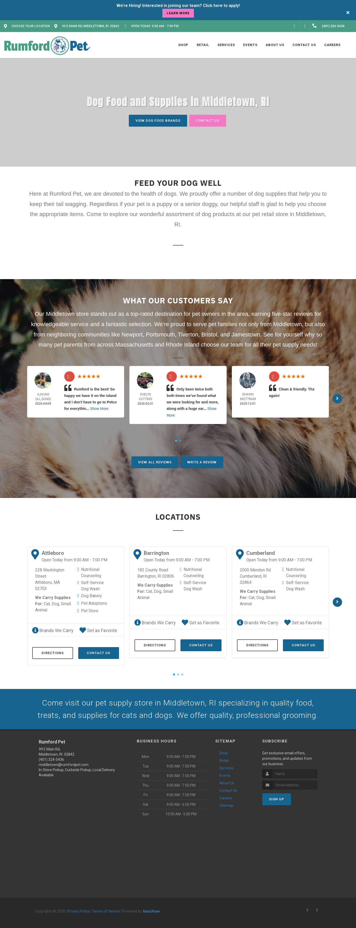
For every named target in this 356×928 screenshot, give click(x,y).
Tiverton (188, 334)
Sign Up (276, 799)
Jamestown (245, 334)
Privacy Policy (79, 911)
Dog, (56, 603)
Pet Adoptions (94, 603)
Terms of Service (106, 911)
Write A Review (202, 462)
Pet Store (89, 610)
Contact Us (207, 120)
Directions (53, 653)
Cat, (47, 603)
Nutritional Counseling (91, 572)
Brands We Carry (53, 630)
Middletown (287, 324)
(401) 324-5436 (51, 759)
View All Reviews (155, 462)
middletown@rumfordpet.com (64, 765)
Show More (99, 409)
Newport (132, 334)
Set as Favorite (98, 630)
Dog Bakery (91, 595)
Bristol (209, 334)
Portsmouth (160, 334)
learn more (178, 13)
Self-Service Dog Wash (92, 585)
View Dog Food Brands (158, 120)
